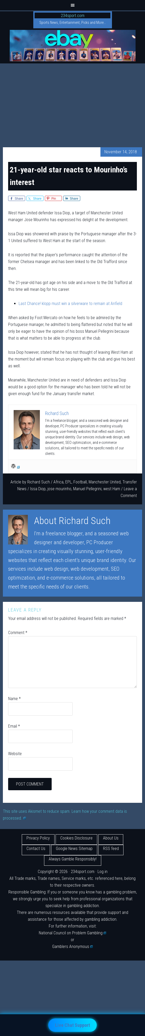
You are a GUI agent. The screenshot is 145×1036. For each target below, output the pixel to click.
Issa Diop (38, 488)
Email (14, 726)
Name (14, 698)
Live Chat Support (72, 1025)
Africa (58, 481)
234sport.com (72, 15)
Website (15, 753)
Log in (103, 871)
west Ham (111, 488)
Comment (17, 632)
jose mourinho (59, 488)
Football (80, 481)
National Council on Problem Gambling (72, 932)
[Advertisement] (72, 102)
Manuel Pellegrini (87, 488)
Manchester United (105, 481)
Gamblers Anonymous (72, 946)
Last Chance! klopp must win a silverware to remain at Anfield (70, 303)
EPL (68, 481)
